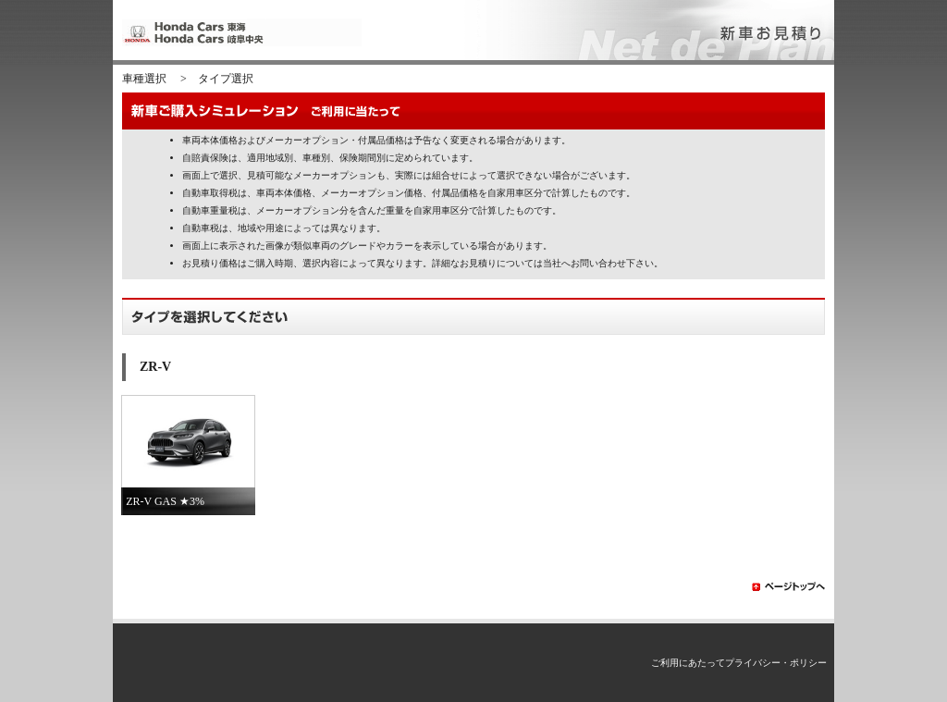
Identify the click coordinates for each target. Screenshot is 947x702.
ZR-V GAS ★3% (165, 501)
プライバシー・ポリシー (776, 663)
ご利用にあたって (688, 663)
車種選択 (144, 78)
